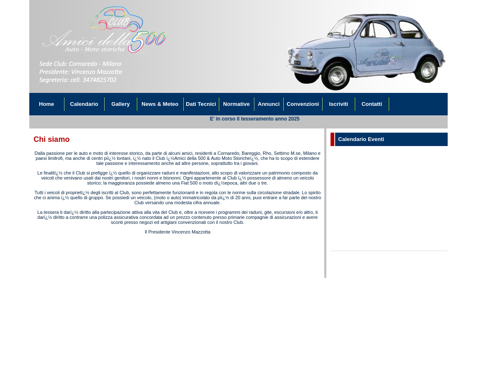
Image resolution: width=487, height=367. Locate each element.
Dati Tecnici (201, 104)
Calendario (84, 104)
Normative (236, 104)
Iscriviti (338, 104)
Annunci (268, 104)
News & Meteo (159, 104)
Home (46, 104)
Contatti (371, 104)
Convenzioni (303, 104)
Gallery (120, 104)
